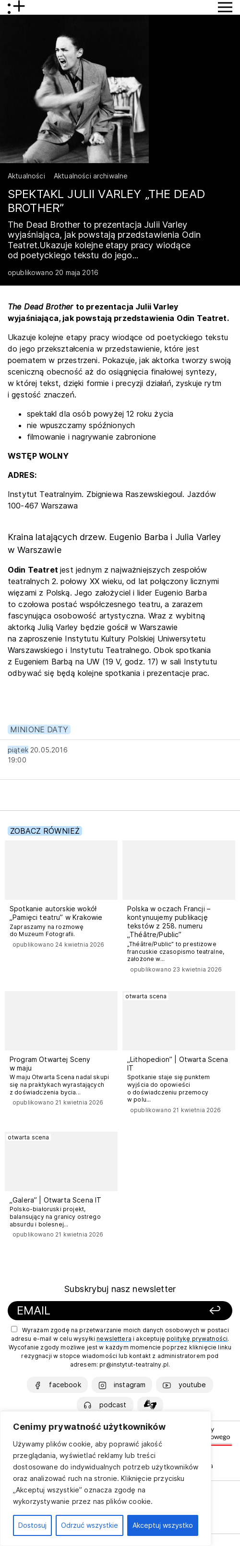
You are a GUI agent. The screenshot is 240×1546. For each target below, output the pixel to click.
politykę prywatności (197, 1338)
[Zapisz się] (195, 1310)
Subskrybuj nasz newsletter (120, 1289)
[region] (105, 1478)
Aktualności (26, 176)
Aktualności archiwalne (91, 176)
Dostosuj (32, 1525)
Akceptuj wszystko (162, 1525)
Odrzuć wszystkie (89, 1525)
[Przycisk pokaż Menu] (225, 7)
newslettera (114, 1338)
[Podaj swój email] (91, 1310)
